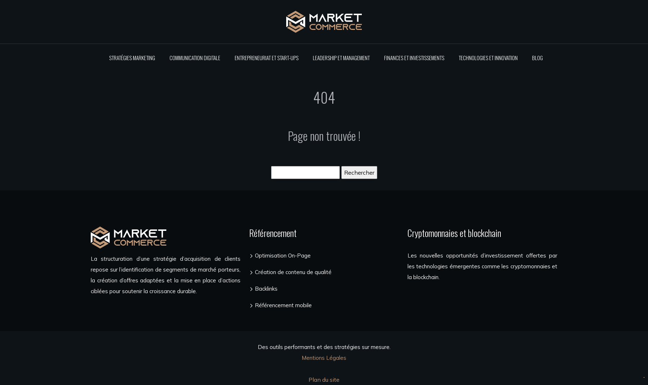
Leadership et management (341, 58)
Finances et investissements (414, 58)
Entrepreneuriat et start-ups (266, 58)
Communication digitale (195, 58)
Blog (537, 58)
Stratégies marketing (132, 58)
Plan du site (324, 379)
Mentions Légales (324, 357)
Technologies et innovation (488, 58)
